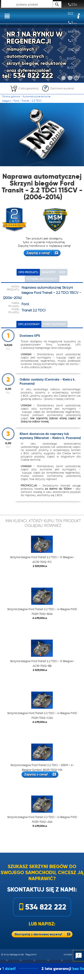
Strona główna (11, 96)
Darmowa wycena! (58, 88)
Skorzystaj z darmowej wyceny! (38, 934)
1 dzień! (19, 968)
